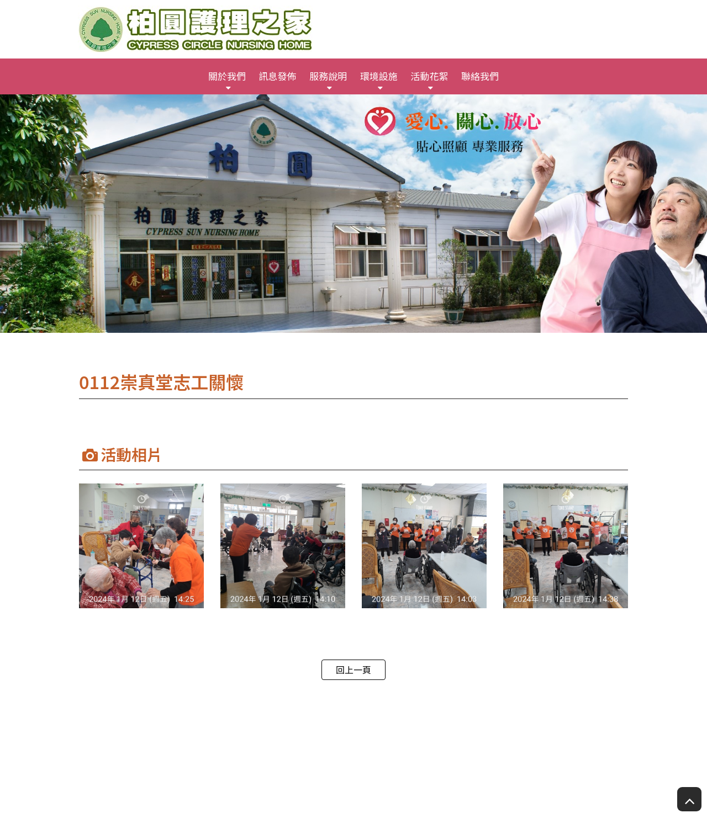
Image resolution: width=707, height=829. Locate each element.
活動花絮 (429, 76)
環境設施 (379, 76)
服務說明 (328, 76)
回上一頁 (353, 669)
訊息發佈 (278, 76)
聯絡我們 (480, 76)
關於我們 (227, 76)
